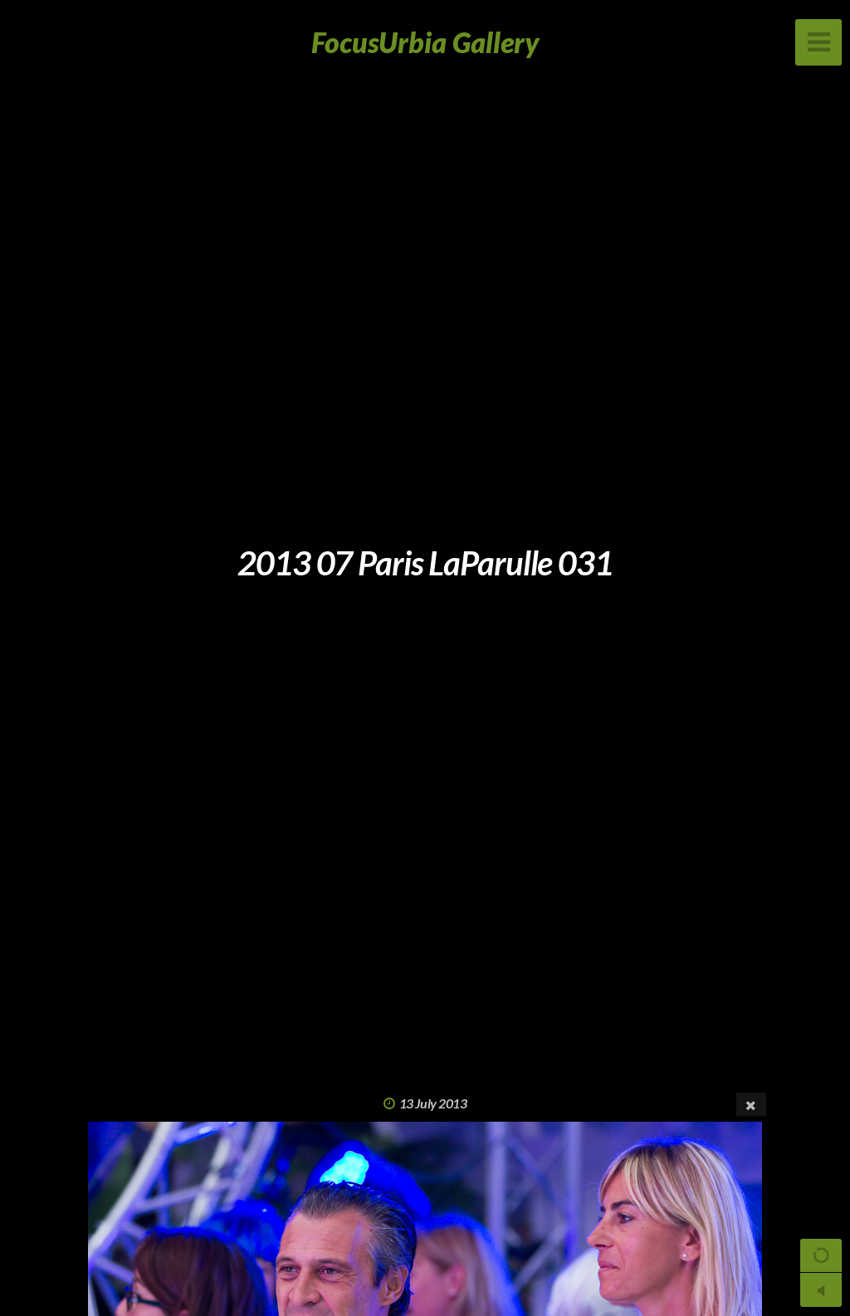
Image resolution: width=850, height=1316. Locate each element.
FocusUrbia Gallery (425, 42)
